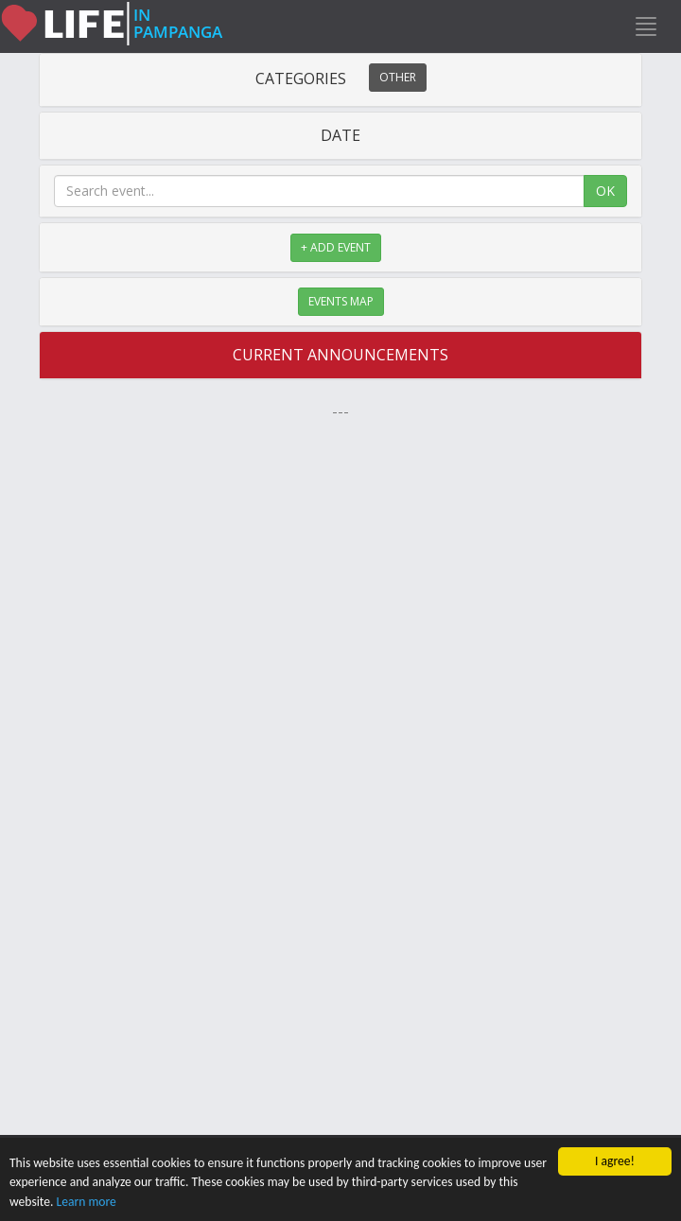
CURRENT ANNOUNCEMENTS (340, 354)
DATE (340, 135)
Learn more (86, 1202)
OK (605, 191)
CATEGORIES (341, 78)
